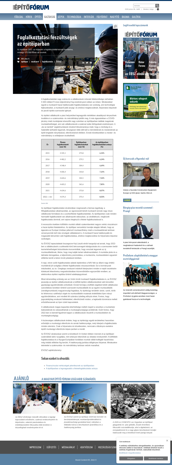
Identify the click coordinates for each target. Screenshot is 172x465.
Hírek (29, 17)
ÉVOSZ (58, 62)
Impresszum (35, 447)
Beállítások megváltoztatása (130, 453)
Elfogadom (131, 458)
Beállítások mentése (156, 458)
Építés (38, 17)
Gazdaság (49, 17)
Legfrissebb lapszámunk (135, 25)
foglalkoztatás (47, 62)
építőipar (24, 62)
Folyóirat (102, 17)
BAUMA (125, 17)
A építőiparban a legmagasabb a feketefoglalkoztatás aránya (72, 368)
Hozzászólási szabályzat (110, 447)
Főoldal (18, 17)
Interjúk (89, 17)
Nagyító (114, 17)
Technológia (74, 17)
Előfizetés (51, 447)
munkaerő (35, 62)
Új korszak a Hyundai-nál (136, 159)
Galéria (136, 17)
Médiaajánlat (68, 447)
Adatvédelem (86, 447)
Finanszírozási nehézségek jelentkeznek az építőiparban (70, 366)
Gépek (61, 17)
